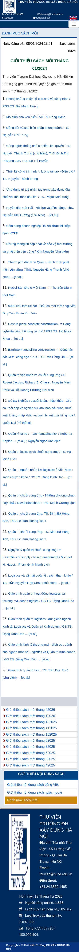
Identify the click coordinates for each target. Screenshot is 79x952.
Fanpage (7, 18)
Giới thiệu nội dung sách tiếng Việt (33, 784)
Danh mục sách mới (20, 33)
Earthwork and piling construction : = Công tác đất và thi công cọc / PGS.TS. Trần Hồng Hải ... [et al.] (38, 357)
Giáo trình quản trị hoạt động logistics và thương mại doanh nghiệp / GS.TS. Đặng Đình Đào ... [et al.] (38, 601)
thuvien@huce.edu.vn (50, 14)
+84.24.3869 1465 (12, 14)
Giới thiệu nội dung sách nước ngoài (34, 792)
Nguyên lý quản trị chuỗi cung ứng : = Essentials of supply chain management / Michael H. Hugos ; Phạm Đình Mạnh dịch (37, 557)
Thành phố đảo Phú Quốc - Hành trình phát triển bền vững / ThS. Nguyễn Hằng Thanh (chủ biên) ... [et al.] (36, 269)
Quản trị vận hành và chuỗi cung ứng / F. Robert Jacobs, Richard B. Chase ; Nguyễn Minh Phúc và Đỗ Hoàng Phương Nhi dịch (37, 382)
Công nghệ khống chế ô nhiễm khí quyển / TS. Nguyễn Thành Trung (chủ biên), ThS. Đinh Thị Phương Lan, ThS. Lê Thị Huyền (37, 153)
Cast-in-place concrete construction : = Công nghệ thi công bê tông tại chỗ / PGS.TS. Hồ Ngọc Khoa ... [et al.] (37, 331)
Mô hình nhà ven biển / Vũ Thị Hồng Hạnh (36, 117)
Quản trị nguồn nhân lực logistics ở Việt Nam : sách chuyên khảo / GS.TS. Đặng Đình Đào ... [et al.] (38, 477)
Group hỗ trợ (41, 18)
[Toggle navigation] (73, 24)
